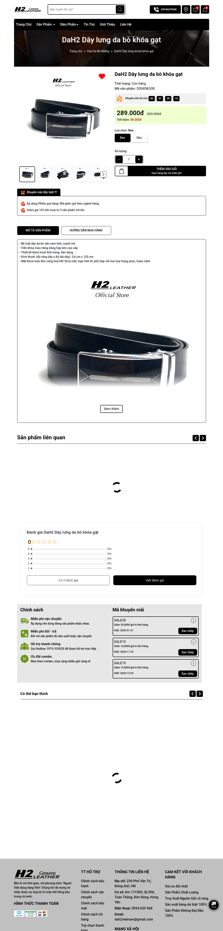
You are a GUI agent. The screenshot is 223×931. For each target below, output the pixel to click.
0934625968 (168, 9)
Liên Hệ (125, 24)
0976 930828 (55, 648)
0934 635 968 (142, 908)
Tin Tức (89, 24)
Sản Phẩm (45, 24)
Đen (122, 137)
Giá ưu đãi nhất (176, 886)
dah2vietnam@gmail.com (134, 919)
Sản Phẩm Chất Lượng (181, 892)
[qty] (129, 159)
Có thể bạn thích (37, 693)
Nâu (139, 137)
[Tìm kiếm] (120, 9)
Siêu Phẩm (68, 24)
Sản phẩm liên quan (44, 437)
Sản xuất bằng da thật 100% (185, 904)
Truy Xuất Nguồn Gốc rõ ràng (186, 898)
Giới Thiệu (107, 24)
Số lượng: (121, 151)
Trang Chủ (24, 24)
